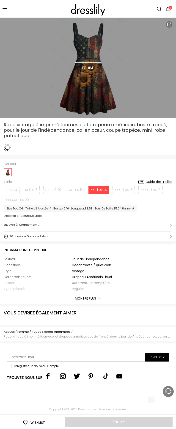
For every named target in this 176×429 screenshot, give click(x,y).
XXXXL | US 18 (150, 190)
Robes (36, 332)
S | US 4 (11, 190)
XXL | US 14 (99, 190)
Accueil (9, 332)
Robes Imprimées (57, 332)
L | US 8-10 (53, 190)
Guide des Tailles (155, 182)
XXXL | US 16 (124, 190)
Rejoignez (157, 357)
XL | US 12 (76, 190)
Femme (23, 332)
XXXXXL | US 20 (17, 200)
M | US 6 (31, 190)
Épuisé (119, 422)
